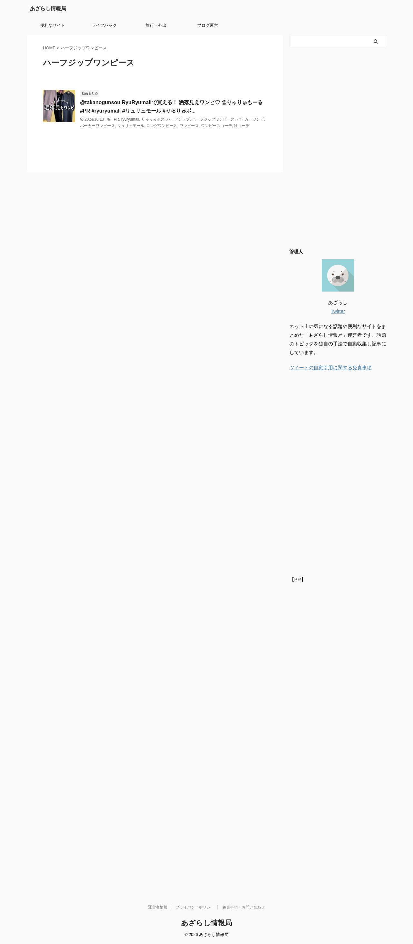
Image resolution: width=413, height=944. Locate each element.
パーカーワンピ (250, 119)
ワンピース (189, 126)
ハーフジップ (178, 119)
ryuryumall (130, 119)
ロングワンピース (161, 126)
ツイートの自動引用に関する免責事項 (330, 367)
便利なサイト (52, 25)
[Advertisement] (337, 147)
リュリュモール (130, 126)
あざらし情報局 (48, 8)
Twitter (338, 311)
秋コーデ (241, 126)
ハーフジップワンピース (213, 119)
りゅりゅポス (153, 119)
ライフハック (104, 25)
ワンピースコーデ (216, 126)
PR (116, 119)
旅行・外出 (156, 25)
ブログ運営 (207, 25)
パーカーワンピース (97, 126)
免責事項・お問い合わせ (243, 907)
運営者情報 (157, 907)
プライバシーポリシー (195, 907)
